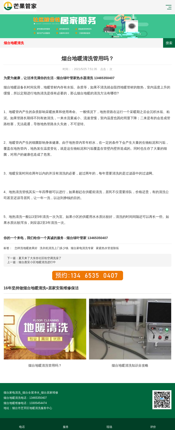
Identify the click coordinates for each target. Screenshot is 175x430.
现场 (109, 424)
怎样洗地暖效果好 (26, 248)
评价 (153, 424)
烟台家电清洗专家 (82, 248)
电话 (22, 424)
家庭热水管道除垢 (107, 248)
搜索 (169, 43)
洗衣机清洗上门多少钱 (54, 248)
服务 (66, 424)
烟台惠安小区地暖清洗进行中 (37, 262)
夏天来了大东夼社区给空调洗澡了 (40, 258)
